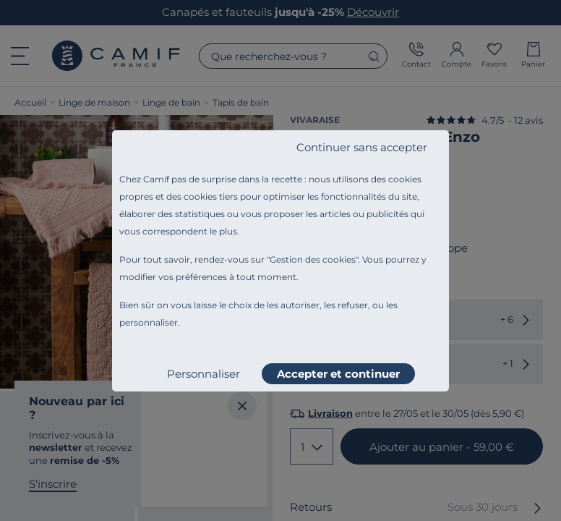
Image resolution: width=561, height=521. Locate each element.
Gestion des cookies (313, 259)
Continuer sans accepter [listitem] (361, 147)
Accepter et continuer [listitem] (338, 374)
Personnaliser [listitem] (203, 374)
